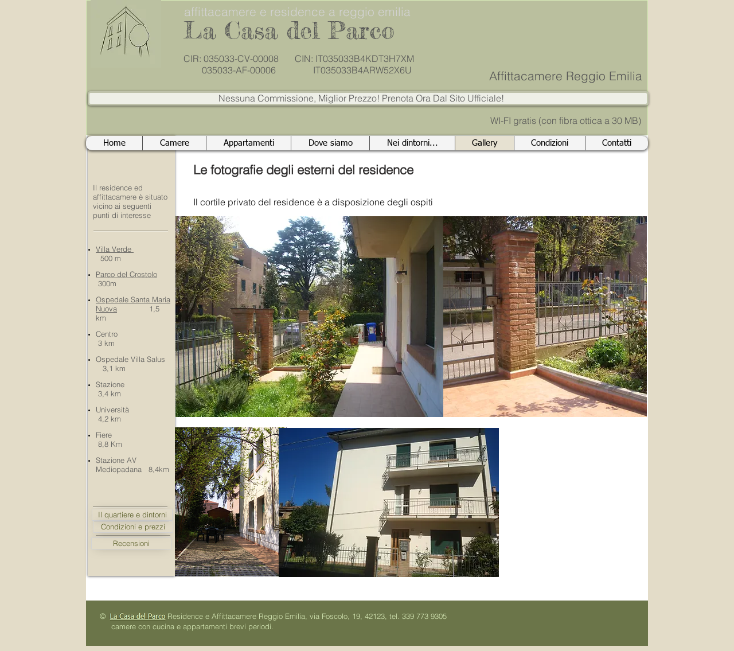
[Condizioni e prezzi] (133, 527)
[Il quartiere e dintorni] (132, 515)
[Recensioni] (131, 543)
